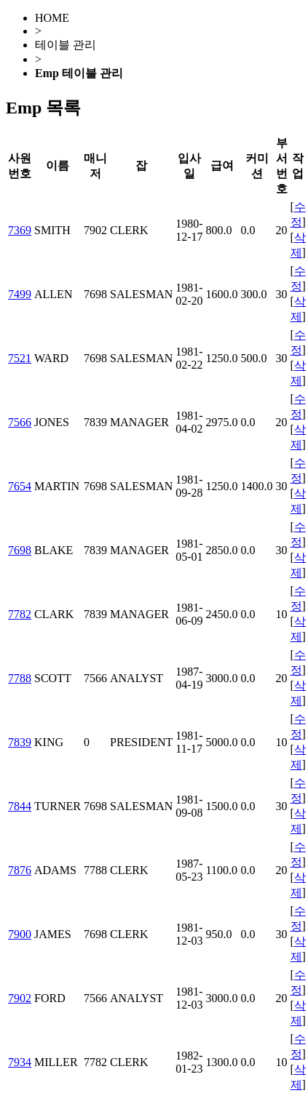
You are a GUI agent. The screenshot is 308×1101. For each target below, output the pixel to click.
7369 (19, 230)
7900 (19, 934)
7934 (19, 1062)
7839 (19, 742)
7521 (19, 358)
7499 (19, 294)
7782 (19, 614)
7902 (19, 998)
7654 (19, 486)
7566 (19, 422)
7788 (19, 678)
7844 (19, 806)
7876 (19, 870)
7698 (19, 550)
